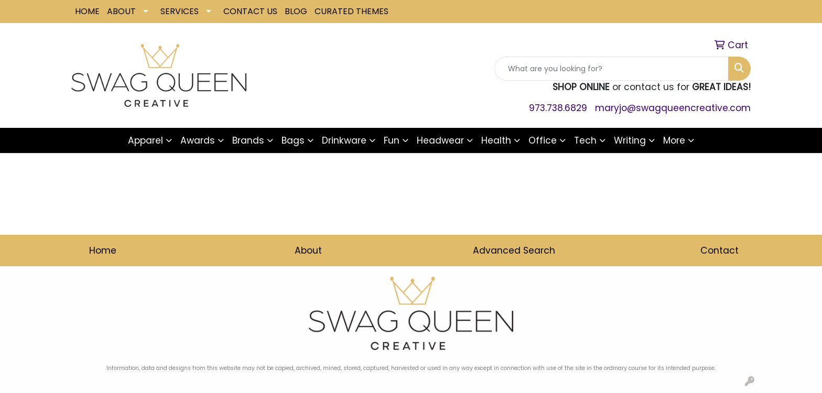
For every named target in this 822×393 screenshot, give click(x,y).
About (308, 250)
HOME (87, 11)
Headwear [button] (440, 140)
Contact (719, 250)
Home (102, 250)
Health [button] (496, 140)
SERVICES (179, 11)
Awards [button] (197, 140)
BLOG (296, 11)
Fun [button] (391, 140)
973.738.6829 (558, 108)
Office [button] (542, 140)
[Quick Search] (611, 69)
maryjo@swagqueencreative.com (673, 108)
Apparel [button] (145, 140)
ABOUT (121, 11)
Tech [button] (585, 140)
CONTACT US (250, 11)
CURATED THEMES (351, 11)
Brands (248, 140)
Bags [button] (293, 140)
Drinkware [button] (344, 140)
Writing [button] (630, 140)
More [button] (674, 140)
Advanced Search (514, 250)
